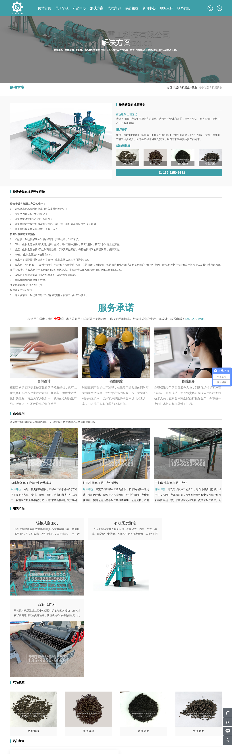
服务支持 (166, 8)
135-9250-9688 (195, 318)
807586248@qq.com (29, 721)
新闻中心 (149, 8)
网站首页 (44, 8)
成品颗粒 (131, 8)
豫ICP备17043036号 (52, 746)
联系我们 (183, 8)
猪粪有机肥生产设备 (185, 87)
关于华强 (62, 8)
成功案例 (114, 8)
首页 (169, 87)
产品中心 (79, 8)
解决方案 (96, 8)
